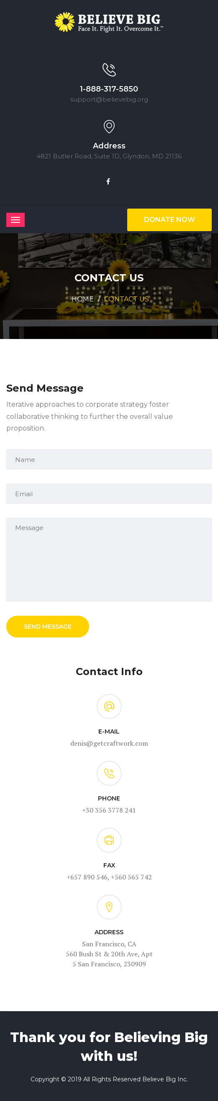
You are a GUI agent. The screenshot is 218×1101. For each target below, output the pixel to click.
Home (83, 299)
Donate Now (169, 220)
